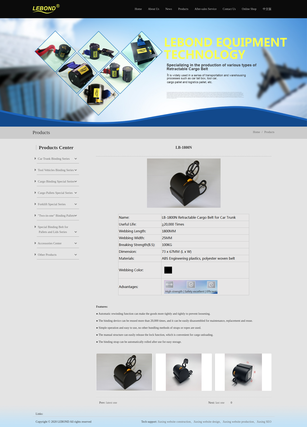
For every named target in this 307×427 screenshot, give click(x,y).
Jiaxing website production (238, 421)
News (168, 9)
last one (219, 402)
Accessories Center (49, 243)
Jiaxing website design (207, 421)
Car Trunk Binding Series (53, 158)
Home (138, 9)
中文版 (267, 9)
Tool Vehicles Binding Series (55, 170)
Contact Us (229, 9)
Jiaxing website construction (174, 421)
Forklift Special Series (51, 204)
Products (183, 9)
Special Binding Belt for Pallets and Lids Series (52, 229)
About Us (153, 9)
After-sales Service (206, 9)
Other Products (47, 254)
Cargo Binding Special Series (56, 181)
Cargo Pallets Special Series (55, 192)
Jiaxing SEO (264, 421)
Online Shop (249, 9)
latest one (111, 402)
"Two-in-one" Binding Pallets (56, 215)
